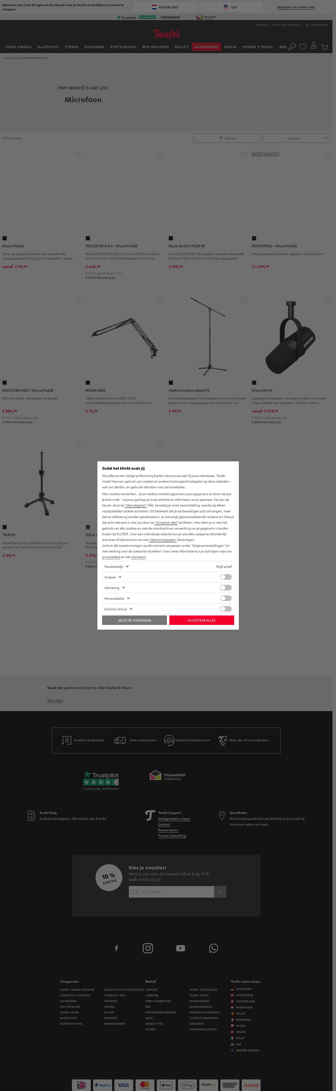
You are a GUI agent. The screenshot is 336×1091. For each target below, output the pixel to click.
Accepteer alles (202, 620)
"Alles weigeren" (137, 505)
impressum (140, 556)
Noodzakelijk (113, 566)
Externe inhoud (115, 608)
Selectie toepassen (134, 620)
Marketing (111, 587)
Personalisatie (114, 598)
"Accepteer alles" (167, 522)
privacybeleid (111, 556)
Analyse (110, 576)
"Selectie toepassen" (164, 539)
